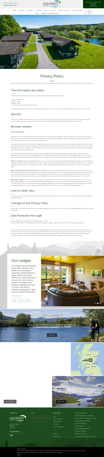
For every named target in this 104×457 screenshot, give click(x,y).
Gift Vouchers (77, 10)
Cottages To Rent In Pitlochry (82, 421)
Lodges (21, 10)
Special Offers (63, 10)
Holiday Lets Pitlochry (80, 423)
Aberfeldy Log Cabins (80, 434)
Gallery (39, 10)
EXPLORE (61, 401)
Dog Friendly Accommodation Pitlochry (85, 418)
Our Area (30, 10)
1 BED (14, 300)
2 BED (21, 300)
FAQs (45, 10)
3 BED (27, 300)
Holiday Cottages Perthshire (82, 429)
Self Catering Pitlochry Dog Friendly (84, 416)
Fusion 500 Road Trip (58, 427)
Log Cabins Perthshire (81, 431)
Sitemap (55, 434)
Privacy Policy (56, 436)
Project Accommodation (50, 13)
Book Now (89, 11)
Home (14, 10)
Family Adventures (58, 419)
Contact (53, 10)
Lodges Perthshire (79, 426)
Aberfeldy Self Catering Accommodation (85, 436)
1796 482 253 (11, 5)
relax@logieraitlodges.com (13, 3)
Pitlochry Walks (57, 422)
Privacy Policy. (60, 452)
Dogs (37, 13)
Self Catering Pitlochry (81, 413)
